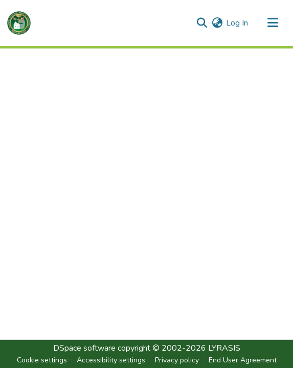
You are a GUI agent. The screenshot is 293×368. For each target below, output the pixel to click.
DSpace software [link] (84, 348)
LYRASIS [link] (224, 348)
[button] (19, 23)
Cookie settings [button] (42, 360)
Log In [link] (237, 23)
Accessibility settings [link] (111, 360)
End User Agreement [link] (243, 360)
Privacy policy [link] (177, 360)
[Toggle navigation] (272, 23)
